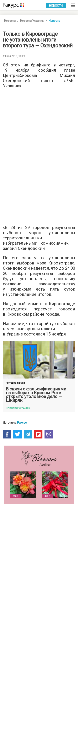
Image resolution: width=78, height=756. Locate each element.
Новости (56, 5)
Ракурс (22, 422)
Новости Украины (32, 20)
